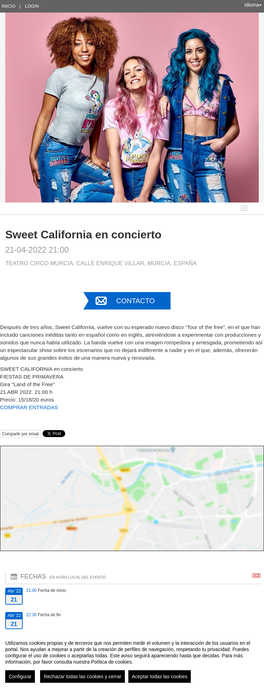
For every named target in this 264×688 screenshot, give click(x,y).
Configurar (20, 676)
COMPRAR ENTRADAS (29, 407)
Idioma (253, 5)
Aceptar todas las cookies (160, 676)
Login (32, 6)
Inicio (8, 6)
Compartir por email (20, 433)
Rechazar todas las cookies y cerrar (82, 676)
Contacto (135, 301)
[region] (132, 658)
